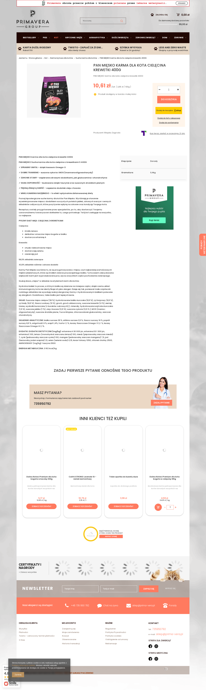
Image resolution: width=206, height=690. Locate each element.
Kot (56, 45)
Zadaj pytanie (161, 410)
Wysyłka (23, 636)
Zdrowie (178, 45)
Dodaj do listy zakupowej (169, 125)
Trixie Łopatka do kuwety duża (123, 484)
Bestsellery (29, 45)
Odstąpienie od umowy (116, 647)
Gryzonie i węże (73, 45)
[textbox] (103, 28)
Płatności (23, 640)
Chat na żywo (110, 612)
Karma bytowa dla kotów (61, 65)
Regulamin (110, 636)
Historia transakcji (71, 651)
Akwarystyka (97, 45)
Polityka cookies (113, 643)
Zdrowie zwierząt (145, 45)
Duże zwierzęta (120, 45)
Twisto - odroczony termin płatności (36, 643)
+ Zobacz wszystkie (28, 579)
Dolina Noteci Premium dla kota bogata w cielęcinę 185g (165, 485)
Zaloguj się (162, 22)
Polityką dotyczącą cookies (23, 665)
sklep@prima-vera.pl (38, 3)
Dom (164, 45)
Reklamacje (111, 651)
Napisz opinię (111, 544)
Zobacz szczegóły (41, 513)
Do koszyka (169, 106)
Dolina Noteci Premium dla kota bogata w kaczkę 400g (41, 485)
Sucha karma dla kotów (86, 65)
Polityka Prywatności (115, 640)
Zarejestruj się (69, 636)
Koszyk (65, 643)
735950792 (68, 4)
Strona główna (35, 65)
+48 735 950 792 (80, 612)
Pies (45, 45)
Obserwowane (69, 647)
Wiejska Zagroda (112, 140)
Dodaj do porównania (169, 130)
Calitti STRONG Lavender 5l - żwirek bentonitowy (82, 485)
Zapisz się (148, 596)
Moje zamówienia (70, 640)
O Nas (22, 647)
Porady (173, 612)
